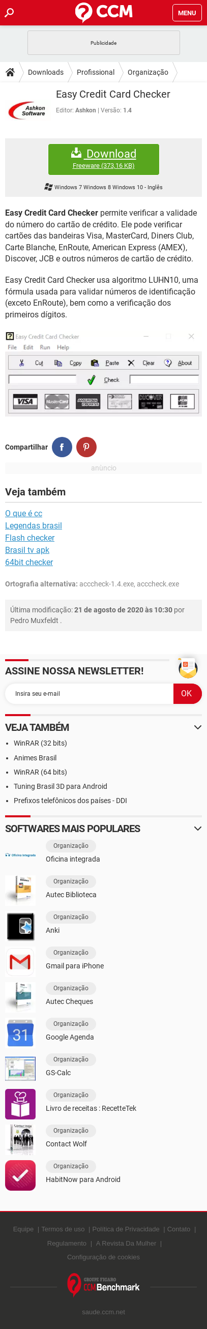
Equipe (23, 1229)
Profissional (95, 72)
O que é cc (23, 513)
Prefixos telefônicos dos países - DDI (70, 800)
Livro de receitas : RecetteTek (91, 1108)
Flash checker (29, 538)
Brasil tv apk (27, 550)
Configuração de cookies (103, 1257)
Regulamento (66, 1243)
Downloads (46, 72)
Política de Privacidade (125, 1229)
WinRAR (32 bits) (40, 743)
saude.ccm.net (103, 1312)
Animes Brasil (35, 758)
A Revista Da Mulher (126, 1243)
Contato (179, 1229)
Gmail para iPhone (75, 966)
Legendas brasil (33, 525)
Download (104, 158)
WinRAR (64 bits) (40, 772)
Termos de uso (62, 1229)
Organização (148, 72)
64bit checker (29, 562)
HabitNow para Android (83, 1179)
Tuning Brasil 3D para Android (60, 786)
